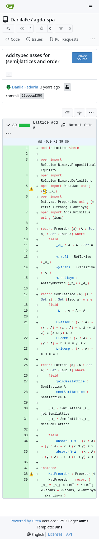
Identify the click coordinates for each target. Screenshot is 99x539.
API (69, 534)
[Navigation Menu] (91, 6)
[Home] (10, 6)
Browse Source (82, 57)
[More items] (92, 39)
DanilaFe (20, 19)
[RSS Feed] (8, 28)
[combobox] (67, 113)
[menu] (91, 113)
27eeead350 (32, 96)
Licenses (55, 534)
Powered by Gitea (26, 520)
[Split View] (79, 113)
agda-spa (44, 19)
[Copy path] (63, 125)
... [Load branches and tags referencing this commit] (9, 74)
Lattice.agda (45, 124)
